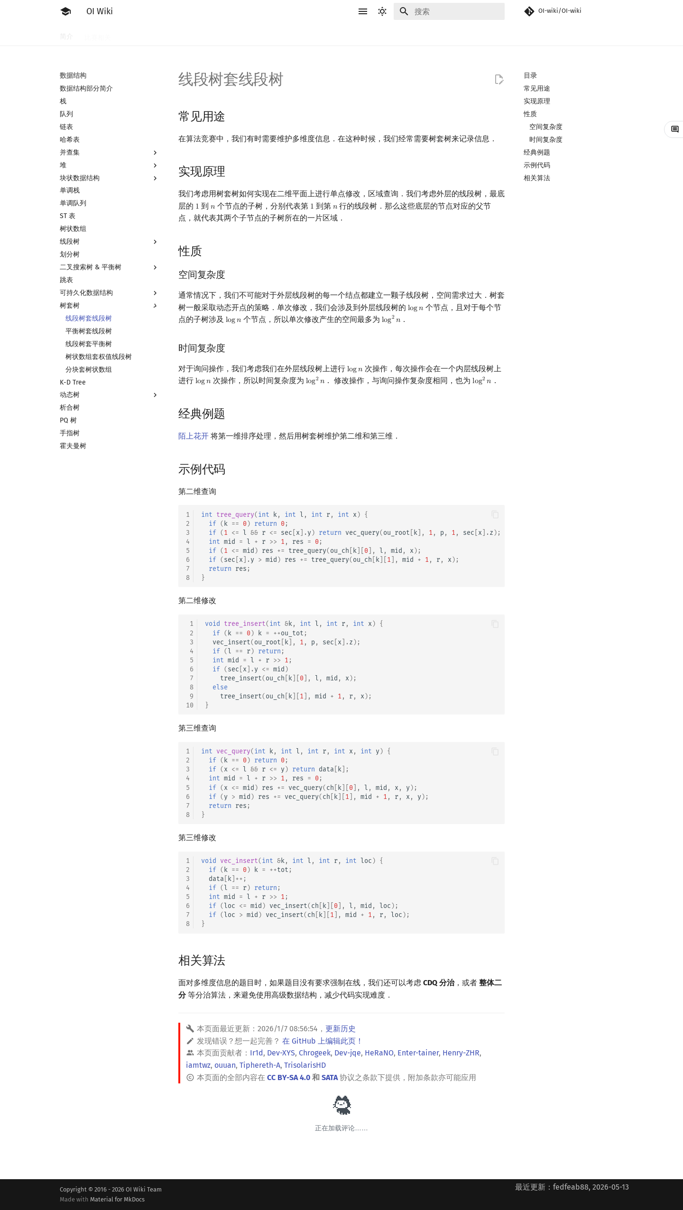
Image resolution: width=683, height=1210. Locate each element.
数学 (336, 34)
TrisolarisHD (305, 1065)
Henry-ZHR (461, 1052)
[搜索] (449, 11)
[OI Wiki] (65, 11)
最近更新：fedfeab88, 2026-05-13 (572, 1187)
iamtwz (198, 1065)
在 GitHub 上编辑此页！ (322, 1040)
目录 (530, 76)
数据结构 (368, 34)
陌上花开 (193, 435)
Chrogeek (315, 1052)
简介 (66, 34)
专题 (486, 34)
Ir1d (256, 1052)
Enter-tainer (418, 1052)
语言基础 (173, 34)
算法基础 (211, 34)
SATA (330, 1077)
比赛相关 (97, 34)
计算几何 (430, 34)
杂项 (462, 34)
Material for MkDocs (117, 1199)
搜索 (242, 34)
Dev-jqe (347, 1052)
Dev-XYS (281, 1052)
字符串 (309, 34)
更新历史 (340, 1028)
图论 (399, 34)
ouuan (225, 1065)
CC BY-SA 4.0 (288, 1077)
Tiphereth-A (260, 1065)
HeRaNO (379, 1052)
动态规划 (274, 34)
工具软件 (135, 34)
